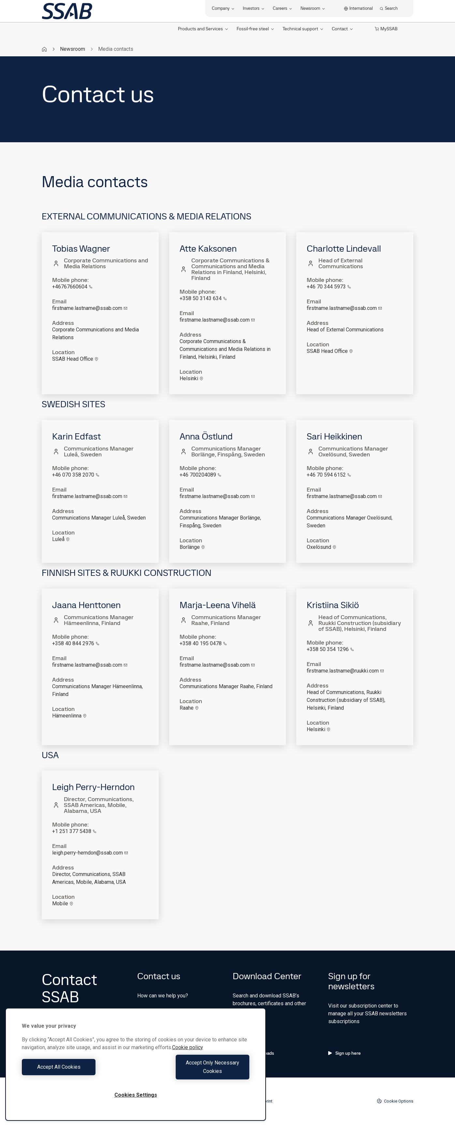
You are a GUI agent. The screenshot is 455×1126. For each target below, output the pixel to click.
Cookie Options (395, 1101)
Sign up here (344, 1053)
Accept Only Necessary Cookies (194, 1071)
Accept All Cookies (77, 1071)
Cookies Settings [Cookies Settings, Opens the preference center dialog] (135, 1095)
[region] (135, 1068)
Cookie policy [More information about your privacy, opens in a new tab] (187, 1056)
